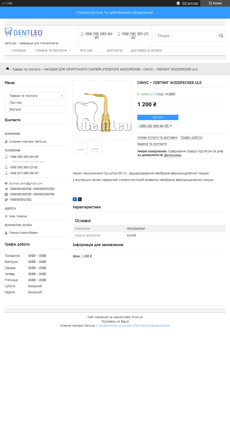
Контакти (114, 50)
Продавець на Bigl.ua (115, 321)
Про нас (86, 50)
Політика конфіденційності (152, 325)
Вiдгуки (15, 109)
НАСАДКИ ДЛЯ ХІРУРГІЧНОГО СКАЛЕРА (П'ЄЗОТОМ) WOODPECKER (92, 69)
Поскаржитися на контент (115, 325)
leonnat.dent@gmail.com (25, 183)
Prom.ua (137, 317)
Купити (158, 117)
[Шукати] (221, 36)
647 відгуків (190, 3)
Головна (19, 50)
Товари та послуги (51, 50)
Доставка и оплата (146, 50)
